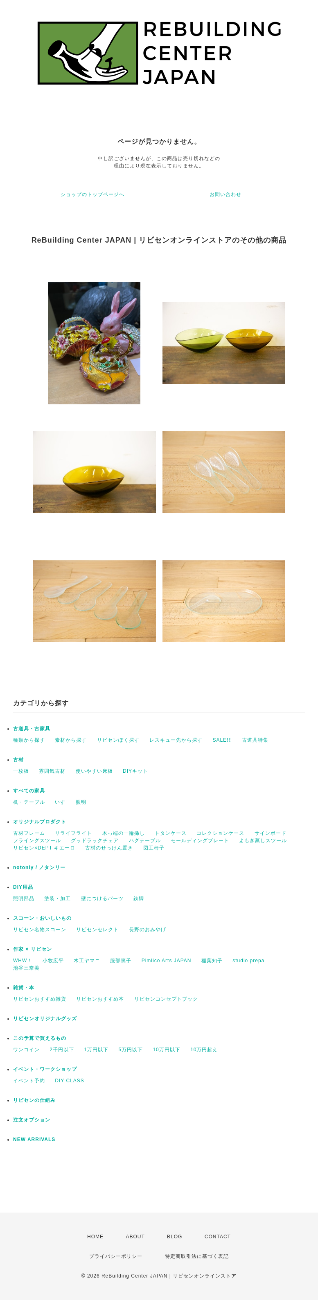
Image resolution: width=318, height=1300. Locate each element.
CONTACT (218, 1237)
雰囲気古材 (52, 771)
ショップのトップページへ (92, 194)
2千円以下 (62, 1049)
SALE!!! (222, 740)
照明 (81, 802)
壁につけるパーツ (102, 898)
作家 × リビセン (32, 949)
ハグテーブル (145, 840)
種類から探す (29, 740)
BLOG (174, 1237)
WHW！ (22, 960)
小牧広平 (53, 960)
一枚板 (21, 771)
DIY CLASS (69, 1081)
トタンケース (171, 833)
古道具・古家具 (31, 728)
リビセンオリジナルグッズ (45, 1018)
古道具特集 (255, 740)
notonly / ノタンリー (39, 867)
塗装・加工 (57, 898)
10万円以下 (166, 1049)
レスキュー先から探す (176, 740)
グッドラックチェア (95, 840)
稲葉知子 (212, 960)
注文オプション (31, 1120)
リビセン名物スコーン (39, 929)
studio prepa (248, 960)
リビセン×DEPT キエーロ (44, 848)
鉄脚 (138, 898)
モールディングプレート (200, 840)
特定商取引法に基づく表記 (197, 1256)
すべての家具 (29, 791)
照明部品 (23, 898)
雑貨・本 (23, 987)
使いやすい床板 (94, 771)
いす (60, 802)
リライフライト (73, 833)
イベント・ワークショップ (45, 1069)
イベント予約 (29, 1081)
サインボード (270, 833)
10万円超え (204, 1049)
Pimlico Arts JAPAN (167, 960)
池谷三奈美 (26, 968)
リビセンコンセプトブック (166, 999)
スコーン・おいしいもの (42, 918)
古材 (18, 760)
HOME (95, 1237)
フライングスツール (37, 840)
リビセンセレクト (97, 929)
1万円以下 (96, 1049)
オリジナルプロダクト (39, 822)
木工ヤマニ (87, 960)
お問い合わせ (225, 194)
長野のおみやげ (147, 929)
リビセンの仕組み (34, 1100)
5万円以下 (130, 1049)
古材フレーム (29, 833)
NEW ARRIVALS (34, 1139)
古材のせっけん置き (109, 848)
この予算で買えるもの (39, 1038)
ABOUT (135, 1237)
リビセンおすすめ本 (100, 999)
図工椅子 (154, 848)
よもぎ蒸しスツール (263, 840)
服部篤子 (120, 960)
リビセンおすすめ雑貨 (39, 999)
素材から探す (71, 740)
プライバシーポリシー (115, 1256)
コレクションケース (220, 833)
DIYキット (135, 771)
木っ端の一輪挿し (123, 833)
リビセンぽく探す (118, 740)
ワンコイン (26, 1049)
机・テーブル (29, 802)
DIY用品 (23, 887)
